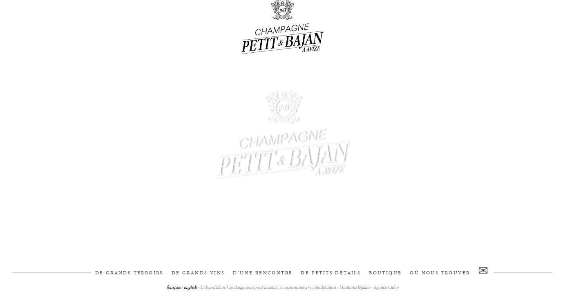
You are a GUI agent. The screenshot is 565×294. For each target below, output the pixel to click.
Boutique (385, 273)
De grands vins (198, 273)
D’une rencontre (263, 273)
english (190, 287)
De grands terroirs (129, 273)
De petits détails (331, 273)
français (173, 287)
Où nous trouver (440, 273)
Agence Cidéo (386, 287)
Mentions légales (354, 287)
